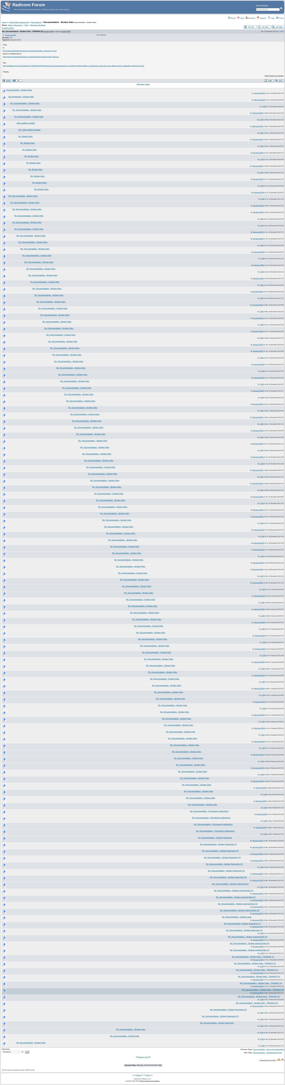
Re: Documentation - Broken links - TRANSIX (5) (22, 31)
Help (241, 18)
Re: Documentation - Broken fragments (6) (228, 877)
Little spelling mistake (25, 123)
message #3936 (65, 31)
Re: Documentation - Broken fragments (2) (218, 844)
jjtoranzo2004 (10, 35)
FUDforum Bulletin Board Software (149, 1081)
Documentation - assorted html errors (267, 1053)
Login (271, 18)
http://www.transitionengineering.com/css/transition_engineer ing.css (30, 51)
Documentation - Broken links (19, 90)
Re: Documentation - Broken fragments (215, 838)
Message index (143, 84)
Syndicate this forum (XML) (268, 1060)
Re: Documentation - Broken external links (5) (247, 937)
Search (232, 18)
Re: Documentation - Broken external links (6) (249, 943)
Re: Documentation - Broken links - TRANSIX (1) (253, 957)
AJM (264, 107)
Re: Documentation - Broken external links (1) (233, 891)
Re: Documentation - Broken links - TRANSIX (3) (259, 977)
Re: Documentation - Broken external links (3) (237, 904)
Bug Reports (36, 22)
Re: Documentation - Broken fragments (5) (226, 871)
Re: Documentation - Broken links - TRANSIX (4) (261, 983)
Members (250, 18)
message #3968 (48, 31)
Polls (26, 25)
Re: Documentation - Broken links (24, 103)
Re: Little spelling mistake (29, 130)
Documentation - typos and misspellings (268, 1049)
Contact (138, 1075)
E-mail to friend (8, 28)
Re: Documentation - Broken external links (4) (239, 910)
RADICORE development (19, 22)
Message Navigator (38, 25)
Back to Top (143, 1057)
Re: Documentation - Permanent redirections (209, 811)
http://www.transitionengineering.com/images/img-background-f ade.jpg (31, 57)
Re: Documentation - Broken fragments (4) (222, 857)
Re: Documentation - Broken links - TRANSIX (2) (257, 970)
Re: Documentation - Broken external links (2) (235, 897)
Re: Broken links (25, 136)
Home (280, 18)
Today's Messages (15, 25)
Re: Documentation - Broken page (236, 917)
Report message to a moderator (274, 76)
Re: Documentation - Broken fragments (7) (242, 924)
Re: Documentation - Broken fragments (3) (220, 851)
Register (261, 18)
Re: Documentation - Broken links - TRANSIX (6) (257, 1003)
